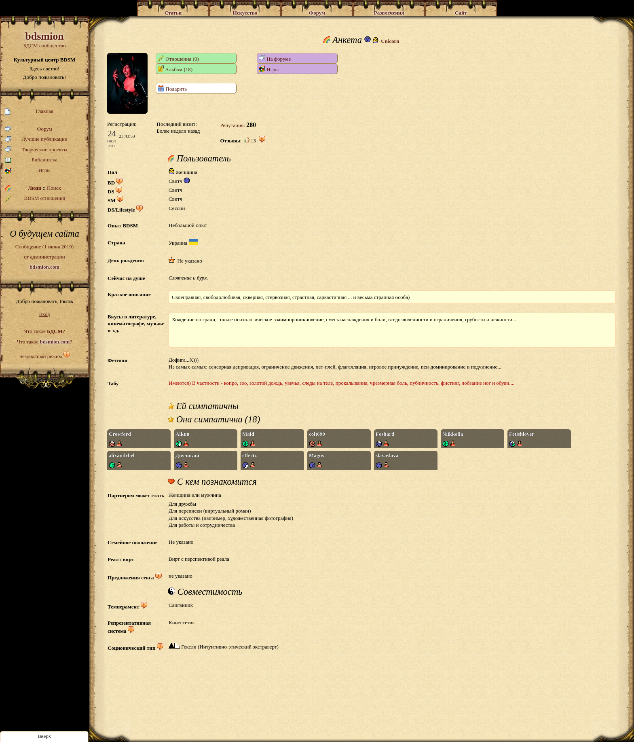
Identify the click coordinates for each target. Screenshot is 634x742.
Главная (29, 111)
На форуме (275, 58)
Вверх (44, 736)
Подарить (172, 88)
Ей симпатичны (203, 406)
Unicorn (390, 41)
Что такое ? (44, 331)
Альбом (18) (175, 69)
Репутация (231, 125)
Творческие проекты (36, 149)
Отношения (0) (178, 58)
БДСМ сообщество (44, 39)
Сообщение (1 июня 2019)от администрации (44, 256)
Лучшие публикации (36, 139)
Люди (34, 188)
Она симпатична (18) (214, 419)
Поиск (54, 188)
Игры (28, 170)
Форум (28, 129)
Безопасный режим (40, 356)
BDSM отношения (35, 198)
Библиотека (31, 160)
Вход (44, 314)
